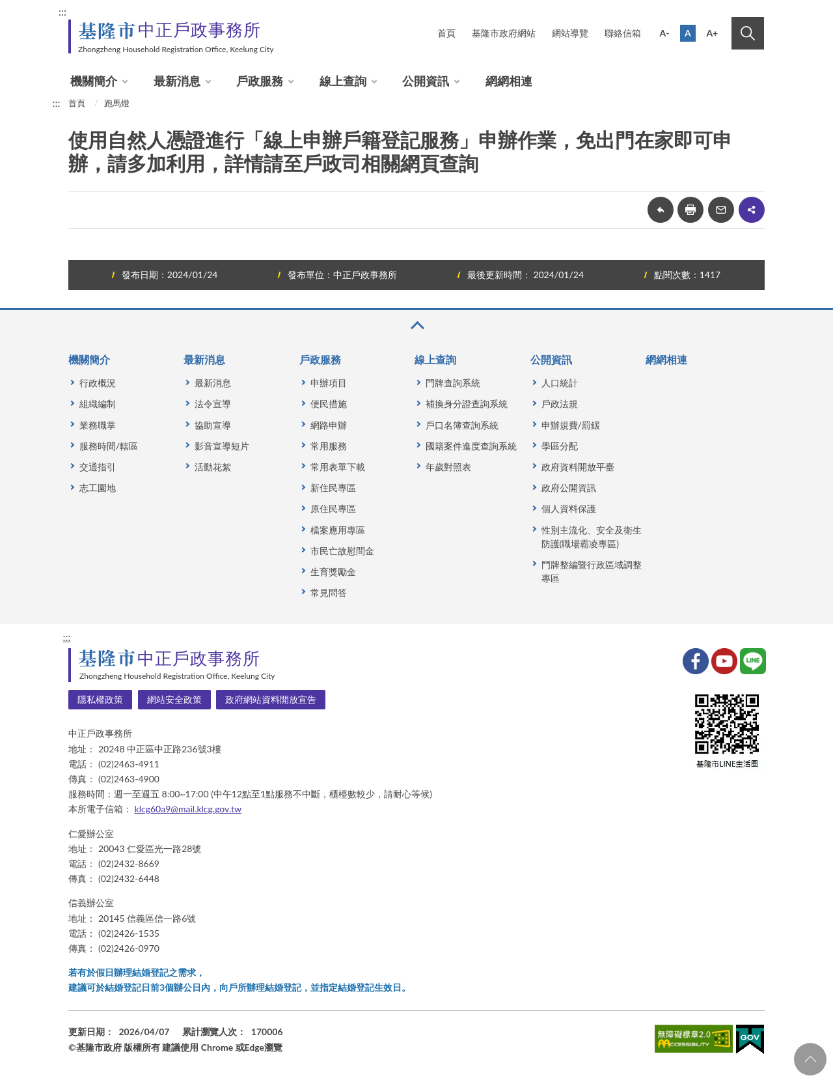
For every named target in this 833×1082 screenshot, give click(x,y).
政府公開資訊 (568, 487)
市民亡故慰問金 (342, 550)
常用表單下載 (337, 466)
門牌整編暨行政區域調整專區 (591, 571)
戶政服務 (259, 81)
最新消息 (177, 81)
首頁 (446, 32)
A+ (712, 32)
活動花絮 (213, 466)
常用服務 (328, 445)
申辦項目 (328, 382)
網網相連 (508, 81)
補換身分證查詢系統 (467, 403)
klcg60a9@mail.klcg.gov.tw (188, 808)
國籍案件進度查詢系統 (471, 445)
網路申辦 (328, 425)
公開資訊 (425, 81)
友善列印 (690, 210)
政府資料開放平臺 (577, 466)
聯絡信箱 (623, 32)
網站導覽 (570, 32)
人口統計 (559, 382)
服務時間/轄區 (108, 445)
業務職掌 (97, 425)
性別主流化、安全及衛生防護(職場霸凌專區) (591, 536)
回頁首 (810, 1059)
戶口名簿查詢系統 (462, 425)
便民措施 (328, 403)
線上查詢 (343, 81)
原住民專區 (333, 508)
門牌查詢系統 (453, 382)
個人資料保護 (568, 508)
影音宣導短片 (222, 445)
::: (62, 11)
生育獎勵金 (333, 571)
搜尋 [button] (747, 33)
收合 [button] (416, 325)
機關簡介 (93, 81)
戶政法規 (559, 403)
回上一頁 (661, 210)
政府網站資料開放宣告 (270, 699)
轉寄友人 (721, 210)
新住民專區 (333, 487)
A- (665, 32)
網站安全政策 (174, 699)
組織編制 (97, 403)
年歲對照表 (448, 466)
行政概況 (97, 382)
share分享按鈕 (752, 210)
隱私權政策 (100, 699)
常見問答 (328, 592)
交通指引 (97, 466)
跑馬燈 (117, 103)
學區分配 (559, 445)
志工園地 (97, 487)
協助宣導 (213, 425)
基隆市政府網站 (504, 32)
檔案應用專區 (337, 529)
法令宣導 (213, 403)
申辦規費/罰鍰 (570, 425)
